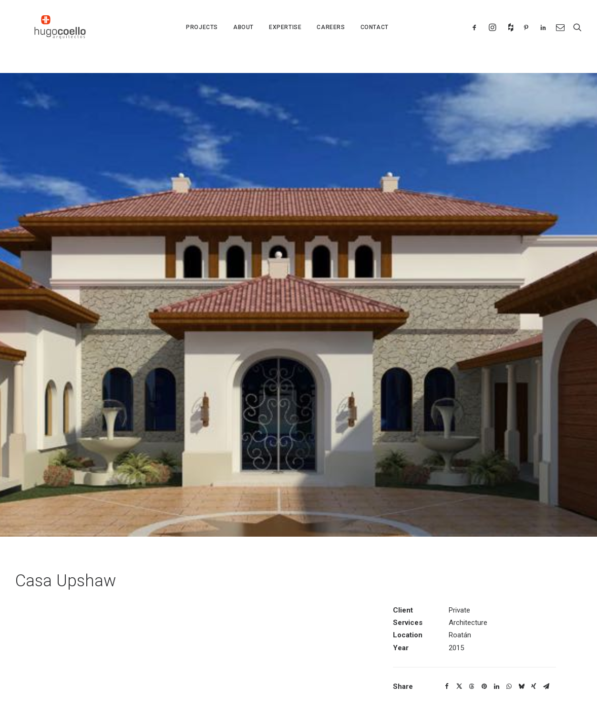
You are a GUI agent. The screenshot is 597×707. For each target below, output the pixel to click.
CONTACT (374, 36)
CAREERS (331, 36)
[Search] (575, 36)
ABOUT (243, 36)
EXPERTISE (285, 36)
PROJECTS (202, 36)
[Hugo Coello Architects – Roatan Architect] (61, 37)
